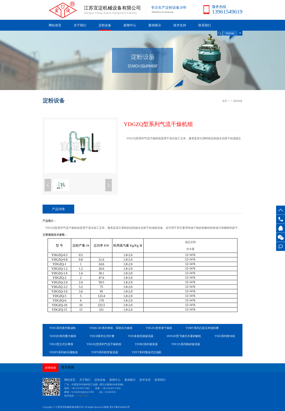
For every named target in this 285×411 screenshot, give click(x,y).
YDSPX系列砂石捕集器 (63, 352)
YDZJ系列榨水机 (225, 336)
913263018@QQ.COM (82, 392)
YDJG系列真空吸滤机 (62, 328)
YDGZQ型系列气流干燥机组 (104, 344)
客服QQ (280, 228)
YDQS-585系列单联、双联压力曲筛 (110, 328)
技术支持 (179, 25)
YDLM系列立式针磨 (102, 336)
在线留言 (280, 246)
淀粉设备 (105, 25)
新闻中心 (130, 25)
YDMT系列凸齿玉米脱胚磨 (202, 328)
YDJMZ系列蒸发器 (146, 344)
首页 (224, 101)
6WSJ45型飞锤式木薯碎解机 (184, 336)
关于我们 (80, 25)
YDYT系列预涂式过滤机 (147, 352)
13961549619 (280, 219)
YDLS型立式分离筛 (61, 344)
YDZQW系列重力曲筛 (62, 336)
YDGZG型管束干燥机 (159, 328)
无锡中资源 (82, 395)
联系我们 (204, 25)
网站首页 (55, 25)
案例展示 (154, 25)
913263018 (110, 392)
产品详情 (58, 209)
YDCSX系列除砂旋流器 (185, 344)
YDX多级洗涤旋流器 (140, 336)
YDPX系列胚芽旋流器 (104, 352)
